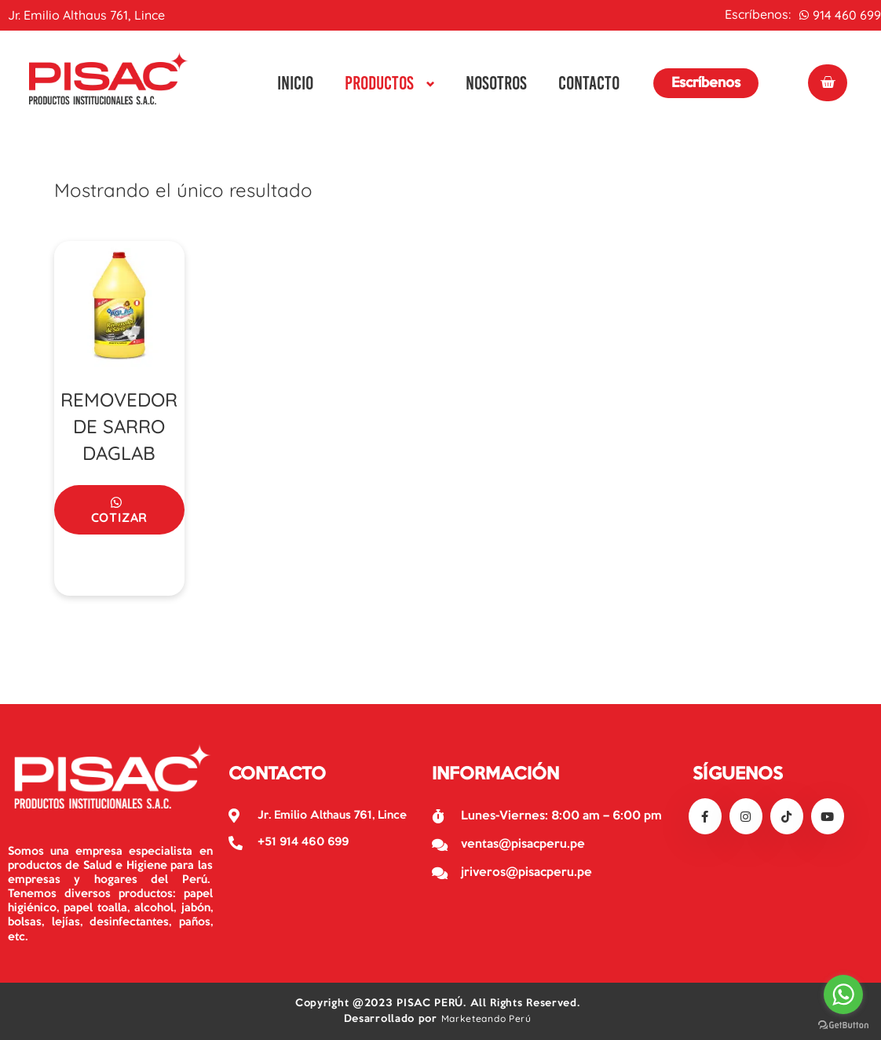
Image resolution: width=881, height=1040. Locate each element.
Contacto (589, 82)
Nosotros (496, 82)
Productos (379, 82)
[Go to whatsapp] (843, 994)
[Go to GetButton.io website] (843, 1024)
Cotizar (119, 517)
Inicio (295, 82)
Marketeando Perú (486, 1018)
